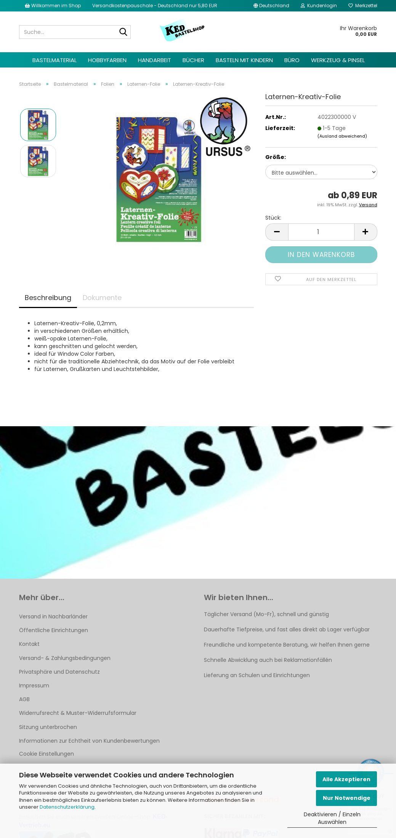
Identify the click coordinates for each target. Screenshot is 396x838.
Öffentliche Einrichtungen (53, 630)
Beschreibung (48, 297)
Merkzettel (362, 5)
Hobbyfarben (107, 60)
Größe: (275, 157)
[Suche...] (123, 32)
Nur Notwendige (346, 798)
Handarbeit (154, 60)
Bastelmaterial (54, 60)
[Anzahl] (321, 232)
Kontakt (29, 644)
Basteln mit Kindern (244, 60)
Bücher (193, 60)
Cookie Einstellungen (46, 754)
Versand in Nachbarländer (53, 616)
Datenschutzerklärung (67, 807)
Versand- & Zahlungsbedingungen (65, 658)
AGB (24, 699)
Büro (292, 60)
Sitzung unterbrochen (48, 727)
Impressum (34, 685)
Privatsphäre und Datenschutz (59, 672)
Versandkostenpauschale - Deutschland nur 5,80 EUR (154, 5)
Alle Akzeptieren (346, 779)
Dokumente (102, 297)
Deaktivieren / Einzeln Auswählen (332, 818)
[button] (271, 5)
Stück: (273, 218)
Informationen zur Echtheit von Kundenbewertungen (89, 741)
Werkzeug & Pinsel (338, 60)
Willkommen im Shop (53, 5)
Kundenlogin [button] (319, 5)
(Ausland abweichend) (342, 136)
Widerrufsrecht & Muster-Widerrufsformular (77, 713)
